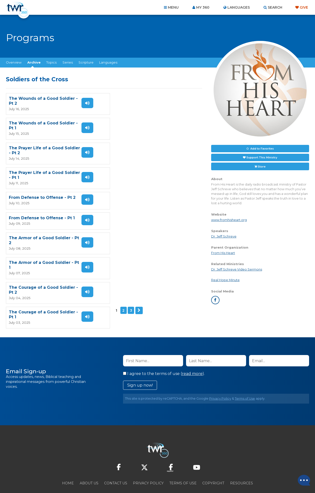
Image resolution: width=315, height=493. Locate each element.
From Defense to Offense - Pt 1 (141, 148)
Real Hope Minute (225, 280)
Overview (14, 62)
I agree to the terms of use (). (164, 357)
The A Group (193, 478)
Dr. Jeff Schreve (223, 236)
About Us (89, 466)
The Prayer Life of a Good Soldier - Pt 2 (36, 125)
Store (262, 166)
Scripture (86, 62)
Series (68, 62)
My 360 (202, 7)
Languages (108, 62)
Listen (87, 103)
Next (32, 216)
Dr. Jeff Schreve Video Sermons (236, 269)
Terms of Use (245, 382)
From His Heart (223, 253)
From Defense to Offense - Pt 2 (42, 148)
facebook (215, 300)
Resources (241, 466)
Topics (51, 62)
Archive (34, 62)
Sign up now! (140, 368)
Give (304, 7)
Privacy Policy (220, 382)
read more (192, 357)
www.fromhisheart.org (229, 219)
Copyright (213, 466)
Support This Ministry (261, 157)
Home (68, 466)
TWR (160, 478)
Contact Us (115, 466)
